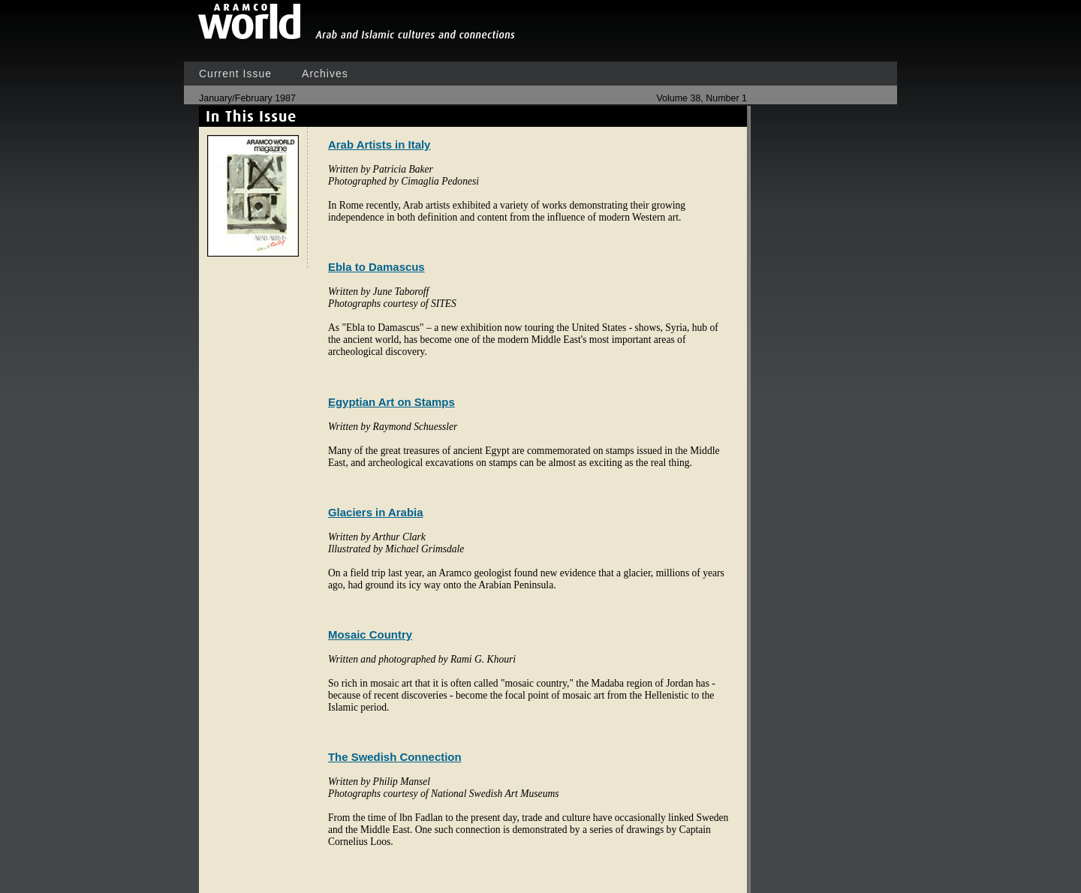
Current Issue (235, 74)
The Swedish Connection (395, 756)
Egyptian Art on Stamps (391, 401)
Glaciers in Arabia (375, 512)
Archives (325, 74)
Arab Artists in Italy (379, 144)
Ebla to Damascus (376, 266)
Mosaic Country (370, 634)
